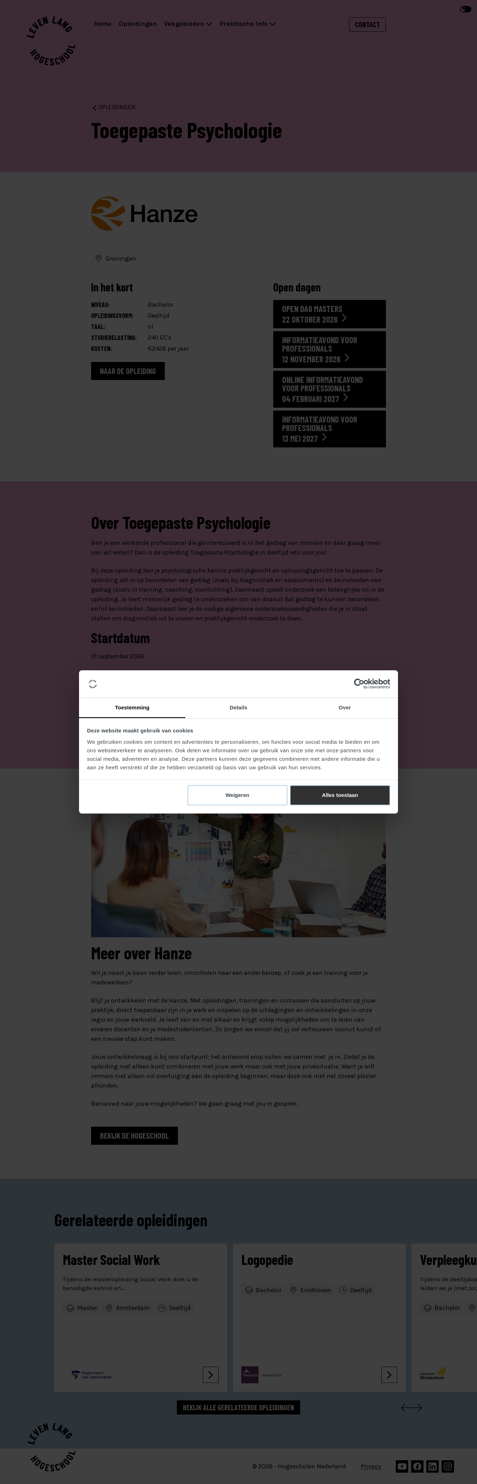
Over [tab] (345, 707)
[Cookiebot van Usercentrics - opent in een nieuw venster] (359, 684)
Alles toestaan (340, 795)
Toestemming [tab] (132, 707)
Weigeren (237, 795)
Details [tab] (238, 707)
